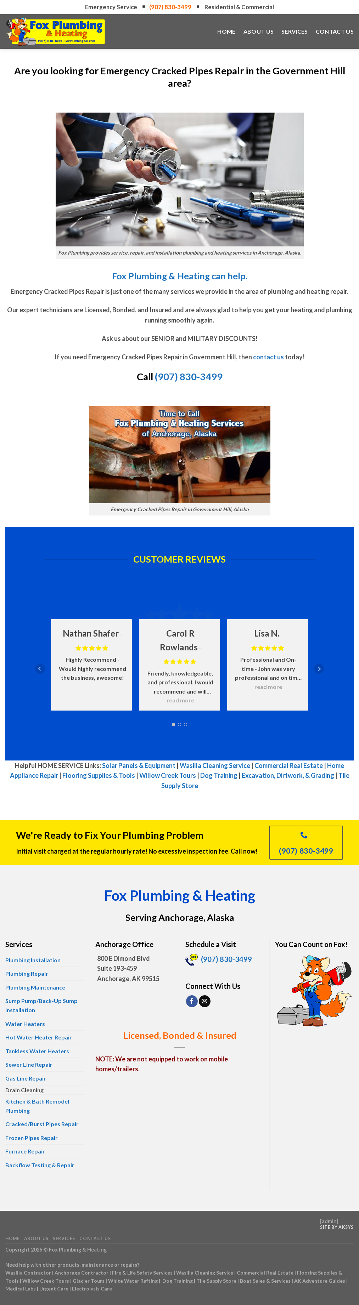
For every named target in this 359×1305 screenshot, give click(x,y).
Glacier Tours (89, 1281)
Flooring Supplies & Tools (98, 775)
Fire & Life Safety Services (142, 1273)
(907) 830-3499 (170, 7)
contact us (268, 357)
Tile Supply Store (216, 1281)
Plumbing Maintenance (35, 987)
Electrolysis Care (92, 1289)
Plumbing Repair (26, 973)
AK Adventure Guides (319, 1281)
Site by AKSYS (337, 1227)
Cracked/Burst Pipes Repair (42, 1124)
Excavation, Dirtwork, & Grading (288, 775)
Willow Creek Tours (167, 775)
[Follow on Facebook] (192, 1001)
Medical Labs (20, 1289)
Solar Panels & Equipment (138, 765)
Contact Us (335, 31)
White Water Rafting (133, 1281)
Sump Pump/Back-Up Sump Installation (41, 1005)
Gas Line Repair (25, 1078)
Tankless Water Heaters (37, 1051)
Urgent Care (53, 1289)
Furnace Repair (25, 1151)
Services (294, 31)
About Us (258, 31)
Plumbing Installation (33, 960)
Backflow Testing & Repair (39, 1165)
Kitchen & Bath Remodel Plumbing (37, 1106)
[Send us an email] (205, 1001)
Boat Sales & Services (265, 1281)
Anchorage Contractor (81, 1273)
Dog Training (218, 775)
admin (329, 1221)
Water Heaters (25, 1023)
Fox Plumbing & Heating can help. (179, 275)
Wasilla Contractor (28, 1273)
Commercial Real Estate (288, 765)
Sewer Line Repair (28, 1064)
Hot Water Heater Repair (38, 1037)
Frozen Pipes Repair (31, 1137)
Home (226, 31)
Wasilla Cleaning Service (215, 765)
